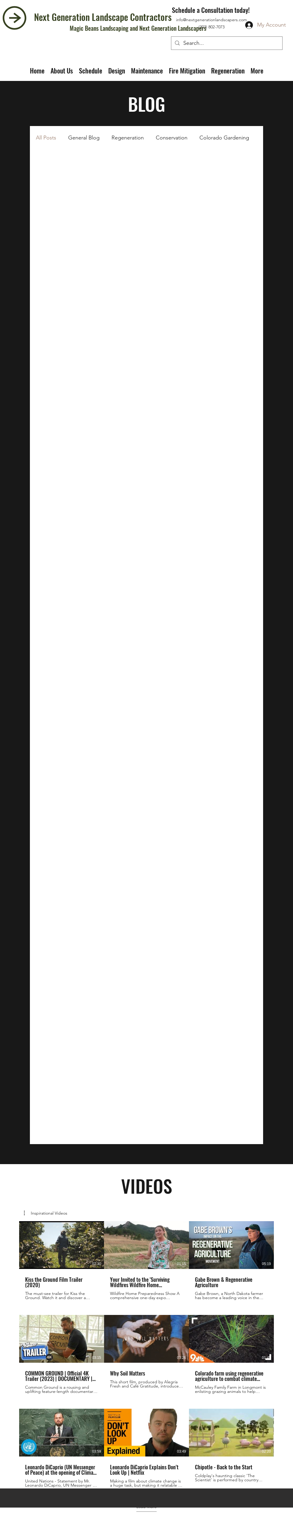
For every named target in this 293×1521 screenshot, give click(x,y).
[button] (45, 1213)
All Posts (46, 137)
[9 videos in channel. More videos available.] (146, 1354)
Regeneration (128, 137)
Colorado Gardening (224, 137)
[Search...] (226, 43)
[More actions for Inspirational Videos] (45, 1213)
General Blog (84, 137)
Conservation (171, 137)
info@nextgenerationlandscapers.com (211, 19)
